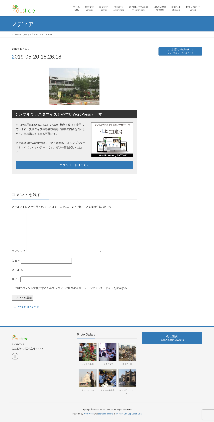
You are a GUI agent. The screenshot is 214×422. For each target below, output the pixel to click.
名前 (16, 260)
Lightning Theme (105, 414)
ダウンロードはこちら (74, 165)
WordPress (88, 414)
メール (17, 269)
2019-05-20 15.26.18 (28, 307)
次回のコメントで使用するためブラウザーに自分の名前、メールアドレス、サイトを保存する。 (72, 288)
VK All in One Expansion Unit (128, 414)
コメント (19, 251)
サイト (16, 279)
